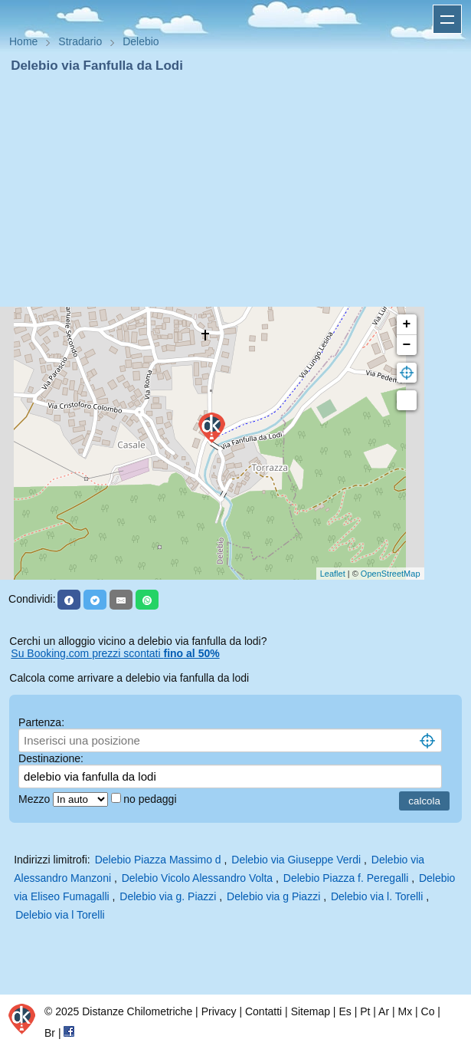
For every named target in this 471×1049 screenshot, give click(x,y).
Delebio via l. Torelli (377, 896)
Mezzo (35, 799)
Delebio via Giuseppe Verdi (296, 859)
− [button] (407, 345)
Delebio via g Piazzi (273, 896)
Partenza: (41, 722)
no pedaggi (151, 799)
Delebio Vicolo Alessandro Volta (197, 878)
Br (49, 1033)
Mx (404, 1011)
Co (428, 1011)
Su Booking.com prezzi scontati (115, 653)
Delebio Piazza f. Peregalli (345, 878)
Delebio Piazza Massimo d (158, 859)
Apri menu (447, 19)
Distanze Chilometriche (137, 1011)
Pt (365, 1011)
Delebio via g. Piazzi (167, 896)
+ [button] (407, 324)
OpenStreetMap (390, 573)
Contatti (263, 1011)
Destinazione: (50, 758)
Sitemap (310, 1011)
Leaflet (332, 573)
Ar (383, 1011)
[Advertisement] (235, 190)
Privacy (219, 1011)
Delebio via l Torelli (59, 915)
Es (345, 1011)
